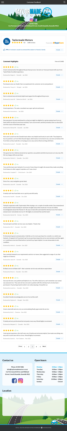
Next (44, 346)
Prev (20, 346)
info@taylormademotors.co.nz (17, 369)
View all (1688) (59, 61)
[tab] (33, 44)
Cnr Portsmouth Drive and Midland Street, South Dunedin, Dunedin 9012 (33, 26)
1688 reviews (31, 42)
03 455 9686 (33, 24)
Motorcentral (46, 427)
